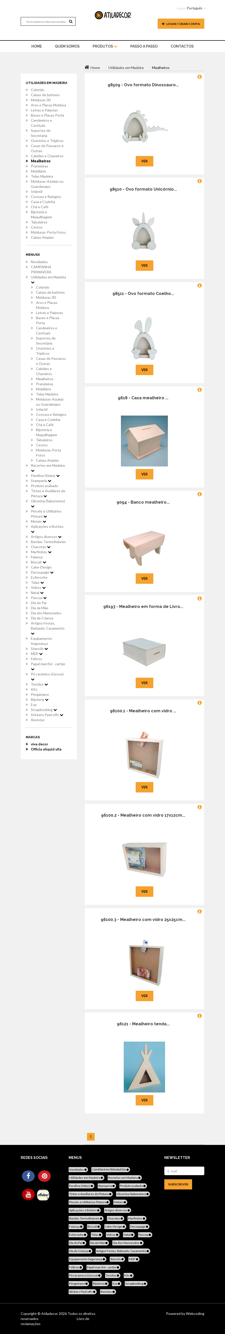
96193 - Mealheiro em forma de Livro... (143, 606)
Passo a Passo (144, 46)
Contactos (182, 46)
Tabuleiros (39, 222)
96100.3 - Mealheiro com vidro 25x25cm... (143, 919)
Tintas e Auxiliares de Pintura (48, 493)
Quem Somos (67, 46)
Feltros (36, 659)
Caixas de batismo (45, 95)
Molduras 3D (41, 100)
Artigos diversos (46, 536)
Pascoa (39, 597)
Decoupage (42, 572)
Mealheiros (41, 161)
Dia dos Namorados (46, 613)
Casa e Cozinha (43, 202)
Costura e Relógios (46, 196)
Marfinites (41, 552)
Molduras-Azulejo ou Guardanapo (47, 184)
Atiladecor (50, 1313)
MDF (37, 653)
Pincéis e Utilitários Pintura (46, 513)
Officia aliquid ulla (46, 749)
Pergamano (40, 694)
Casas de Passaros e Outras (47, 148)
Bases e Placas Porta (47, 115)
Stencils (39, 648)
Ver (144, 161)
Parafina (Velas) (45, 475)
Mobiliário (38, 171)
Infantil (36, 191)
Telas (37, 582)
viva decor (39, 744)
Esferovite (39, 577)
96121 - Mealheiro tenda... (143, 1023)
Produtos (105, 46)
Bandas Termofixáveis (48, 542)
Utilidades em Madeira (48, 279)
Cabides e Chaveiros (47, 156)
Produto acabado (44, 486)
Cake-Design (41, 567)
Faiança (37, 557)
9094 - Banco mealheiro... (143, 502)
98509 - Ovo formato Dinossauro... (143, 84)
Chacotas (41, 547)
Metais (38, 521)
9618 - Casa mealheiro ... (143, 397)
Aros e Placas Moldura (48, 105)
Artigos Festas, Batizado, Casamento (48, 628)
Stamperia (41, 480)
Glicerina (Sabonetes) (48, 503)
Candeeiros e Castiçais (41, 122)
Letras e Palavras (44, 110)
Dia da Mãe (39, 608)
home (36, 46)
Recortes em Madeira (48, 467)
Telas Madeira (42, 176)
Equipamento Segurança (41, 641)
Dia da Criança (42, 618)
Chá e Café (39, 207)
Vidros (38, 587)
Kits (34, 689)
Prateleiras (39, 166)
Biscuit (38, 562)
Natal (37, 592)
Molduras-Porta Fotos (48, 232)
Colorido (37, 90)
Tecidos (39, 684)
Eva (33, 704)
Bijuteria (39, 699)
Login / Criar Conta (181, 24)
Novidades (39, 262)
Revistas (38, 720)
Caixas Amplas (42, 237)
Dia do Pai (38, 603)
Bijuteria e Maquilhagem (41, 214)
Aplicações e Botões (47, 528)
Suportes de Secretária (41, 133)
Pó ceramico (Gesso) (47, 676)
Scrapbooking (44, 709)
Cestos (37, 227)
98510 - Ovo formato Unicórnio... (143, 189)
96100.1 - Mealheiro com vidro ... (143, 710)
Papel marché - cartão (48, 666)
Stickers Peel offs (47, 715)
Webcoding (194, 1313)
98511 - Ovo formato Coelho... (143, 293)
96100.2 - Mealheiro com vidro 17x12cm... (143, 815)
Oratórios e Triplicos (47, 140)
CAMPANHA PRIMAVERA (41, 269)
